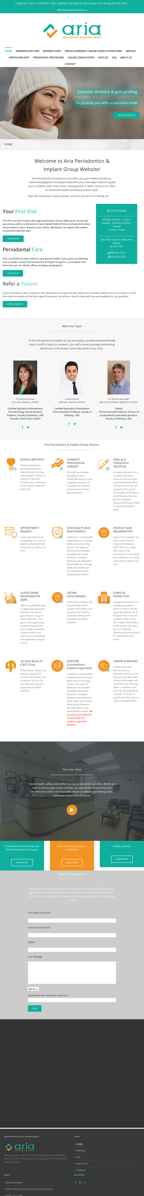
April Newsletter (14, 1182)
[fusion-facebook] (22, 427)
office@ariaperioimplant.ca (72, 10)
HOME (79, 1144)
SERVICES (81, 1150)
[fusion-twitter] (28, 427)
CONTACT (81, 1170)
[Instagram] (80, 1182)
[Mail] (85, 1182)
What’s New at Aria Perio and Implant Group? (29, 1188)
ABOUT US (81, 1163)
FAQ (78, 1157)
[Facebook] (75, 1182)
